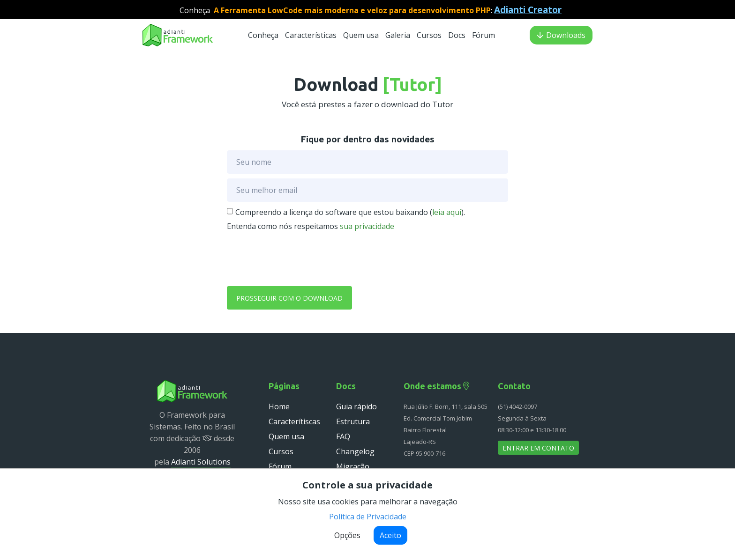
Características (311, 35)
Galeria (397, 35)
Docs (457, 35)
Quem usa (362, 35)
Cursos (430, 35)
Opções (347, 535)
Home (279, 406)
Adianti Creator (528, 9)
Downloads (561, 35)
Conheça (263, 35)
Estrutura (353, 421)
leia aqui (446, 212)
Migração (352, 466)
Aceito (390, 535)
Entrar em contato (538, 447)
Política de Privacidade (367, 516)
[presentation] (298, 257)
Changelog (355, 451)
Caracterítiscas (294, 421)
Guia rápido (356, 406)
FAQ (343, 436)
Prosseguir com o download (289, 298)
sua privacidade (367, 226)
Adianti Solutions (201, 462)
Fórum (483, 35)
